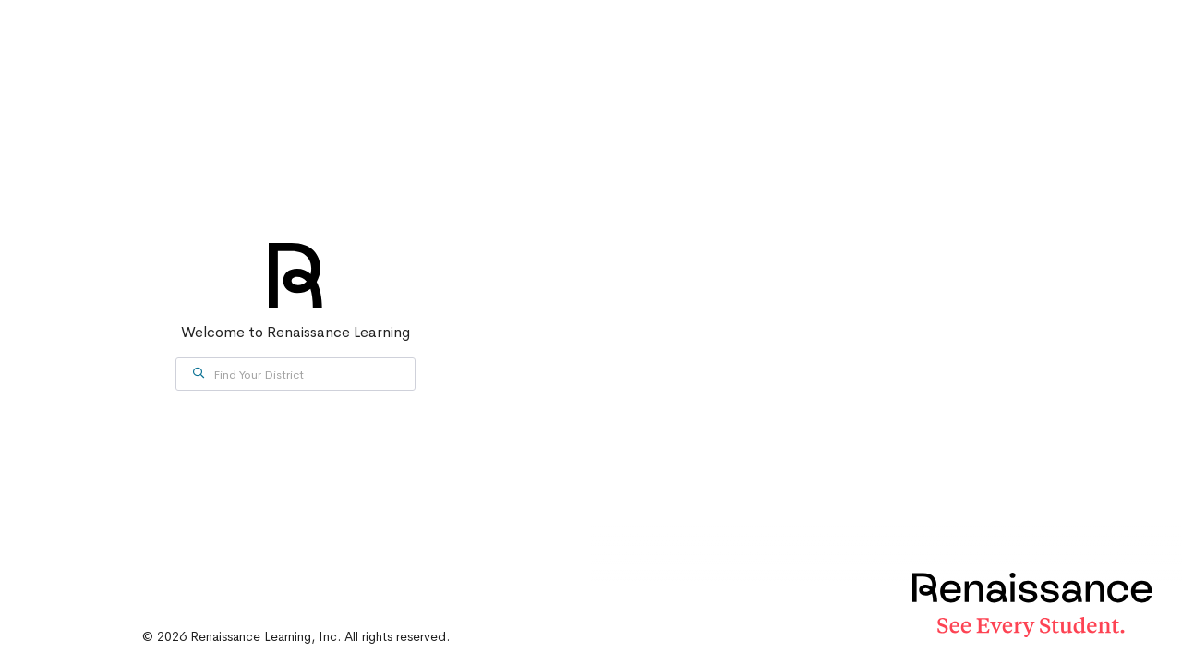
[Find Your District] (295, 374)
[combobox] (295, 374)
